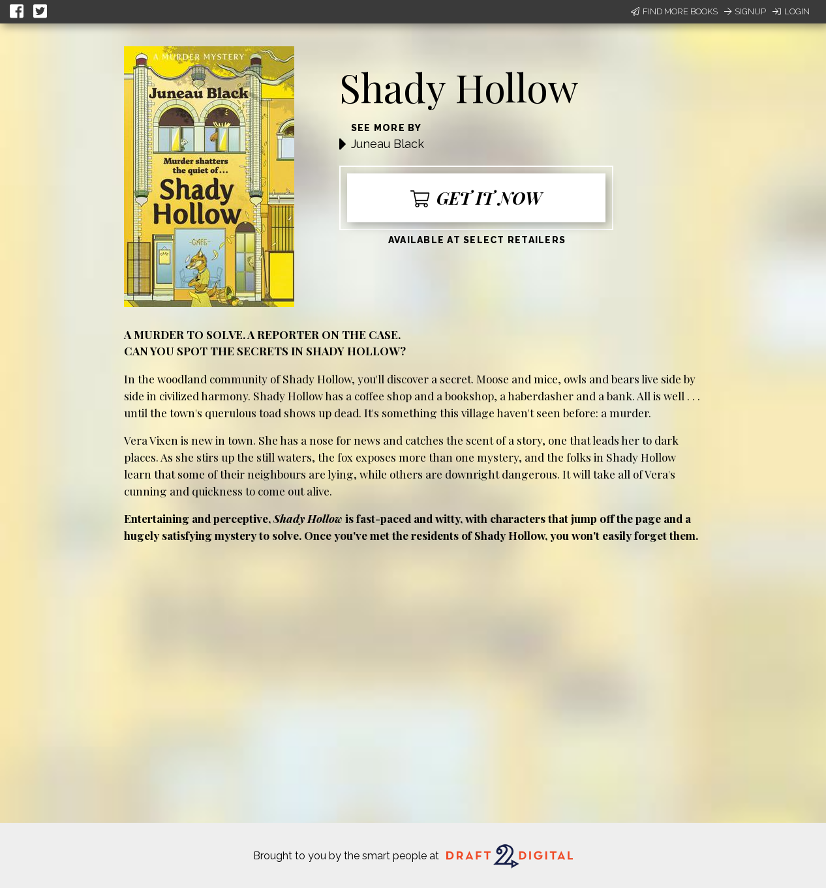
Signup (745, 11)
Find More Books (674, 11)
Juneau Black (387, 144)
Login (791, 11)
